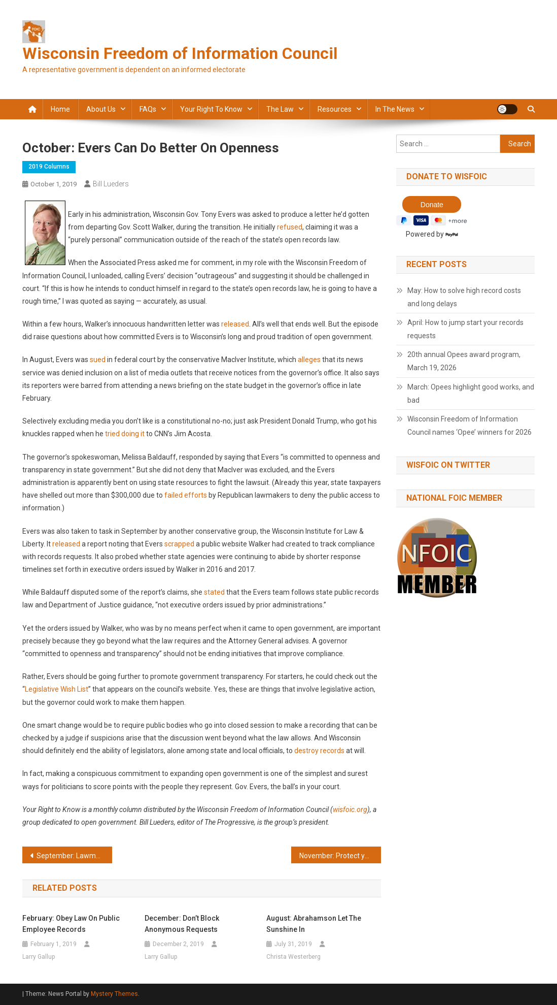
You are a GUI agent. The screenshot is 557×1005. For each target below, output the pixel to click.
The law (280, 109)
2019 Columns (48, 166)
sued (98, 359)
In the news (394, 109)
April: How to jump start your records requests (465, 329)
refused (289, 227)
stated (214, 592)
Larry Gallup (38, 956)
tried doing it (125, 434)
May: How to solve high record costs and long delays (464, 297)
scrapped (179, 544)
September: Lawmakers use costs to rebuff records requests (74, 856)
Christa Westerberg (293, 956)
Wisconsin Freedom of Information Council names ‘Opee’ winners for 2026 (469, 425)
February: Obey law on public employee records (71, 923)
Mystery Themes (114, 993)
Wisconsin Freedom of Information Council (179, 53)
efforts (195, 495)
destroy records (319, 751)
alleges (309, 359)
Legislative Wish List (56, 689)
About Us (101, 109)
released (235, 324)
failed (173, 495)
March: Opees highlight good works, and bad (470, 393)
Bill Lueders (111, 184)
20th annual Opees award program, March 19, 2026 (463, 361)
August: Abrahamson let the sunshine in (313, 923)
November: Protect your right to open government (340, 856)
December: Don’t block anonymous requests (182, 923)
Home (60, 109)
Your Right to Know (211, 109)
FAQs (148, 109)
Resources (335, 109)
